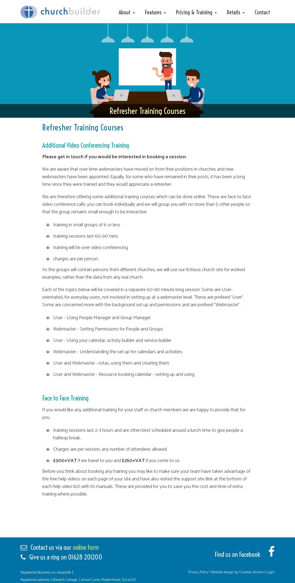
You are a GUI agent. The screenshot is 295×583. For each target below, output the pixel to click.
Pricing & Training (194, 12)
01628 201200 (85, 557)
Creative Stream (251, 572)
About (124, 12)
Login (270, 572)
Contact (262, 12)
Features (153, 12)
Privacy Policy (198, 572)
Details (233, 12)
